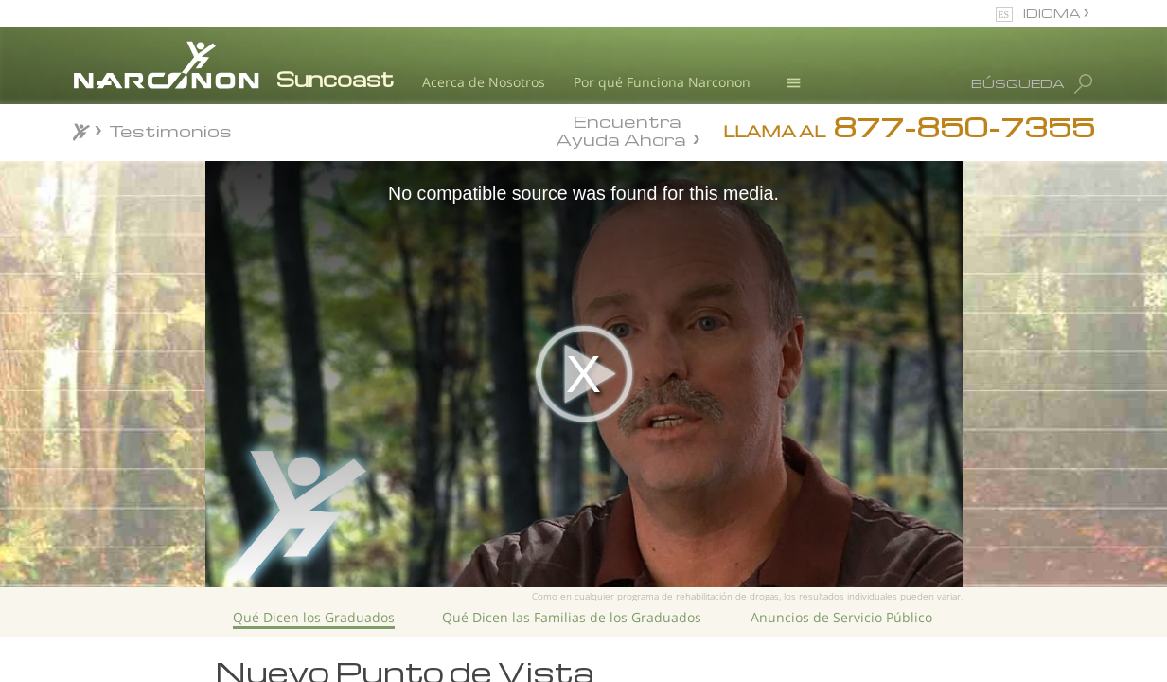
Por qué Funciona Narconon (662, 82)
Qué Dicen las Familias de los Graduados (571, 617)
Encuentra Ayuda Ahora (621, 129)
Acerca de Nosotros (483, 82)
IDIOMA (1053, 13)
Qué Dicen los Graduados (314, 617)
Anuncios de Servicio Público (841, 617)
